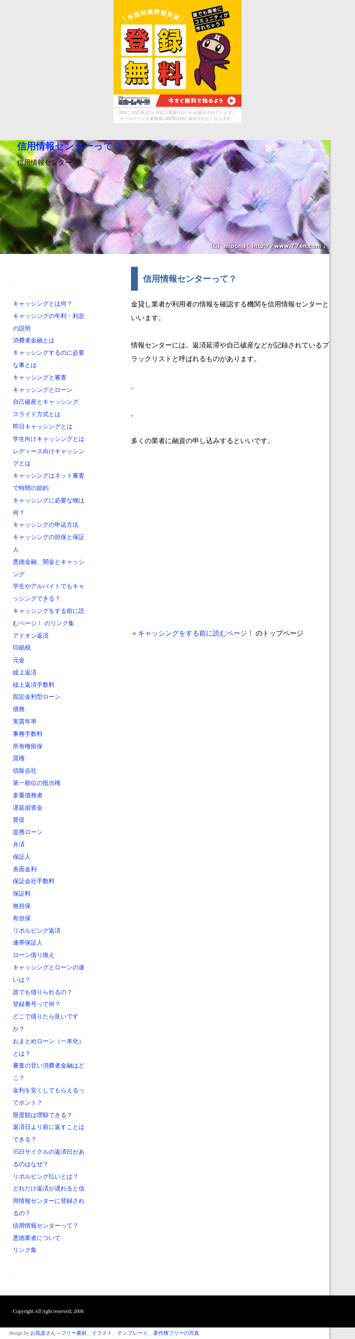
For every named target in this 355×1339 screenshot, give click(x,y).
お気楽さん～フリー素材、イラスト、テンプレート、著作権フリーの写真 (114, 1333)
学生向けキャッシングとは (48, 438)
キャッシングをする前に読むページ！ (197, 633)
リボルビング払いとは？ (46, 1176)
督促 (19, 819)
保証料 (22, 893)
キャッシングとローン (43, 389)
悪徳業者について (37, 1237)
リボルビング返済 (37, 930)
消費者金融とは (34, 340)
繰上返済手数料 (34, 684)
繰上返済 (25, 672)
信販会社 (25, 770)
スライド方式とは (37, 414)
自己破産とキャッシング (46, 401)
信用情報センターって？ (69, 146)
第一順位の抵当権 (37, 782)
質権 (19, 758)
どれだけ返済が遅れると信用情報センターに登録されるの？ (48, 1200)
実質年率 (25, 721)
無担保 (22, 905)
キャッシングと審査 (40, 377)
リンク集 (25, 1249)
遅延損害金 (28, 807)
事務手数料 (28, 733)
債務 (19, 709)
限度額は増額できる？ (43, 1114)
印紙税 (22, 647)
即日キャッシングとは (43, 426)
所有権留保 (28, 746)
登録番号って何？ (37, 1004)
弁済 (19, 844)
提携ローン (28, 831)
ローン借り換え (34, 954)
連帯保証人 (28, 942)
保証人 (22, 856)
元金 (19, 659)
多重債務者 (28, 795)
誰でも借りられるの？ (43, 992)
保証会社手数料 (34, 881)
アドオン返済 (31, 635)
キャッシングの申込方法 (46, 524)
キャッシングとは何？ (43, 303)
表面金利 (25, 869)
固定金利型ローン (37, 696)
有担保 (22, 918)
